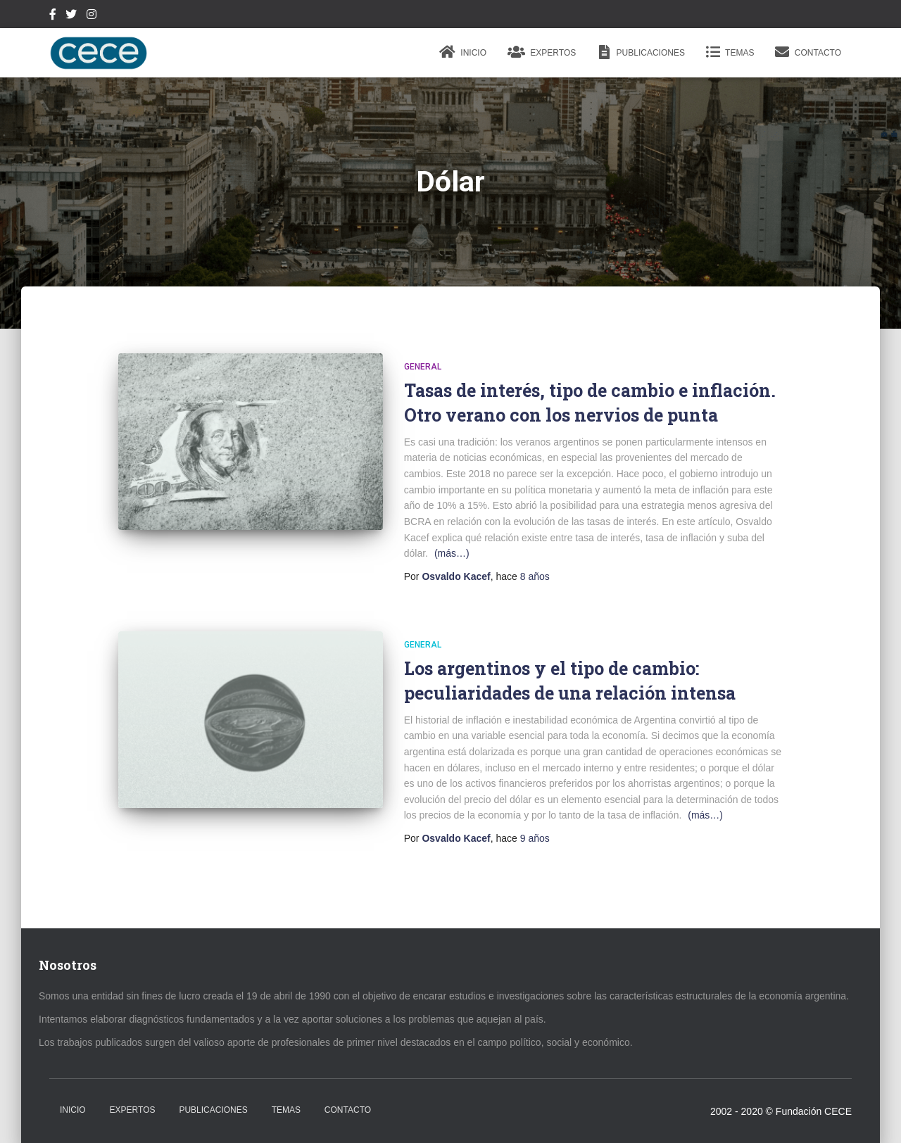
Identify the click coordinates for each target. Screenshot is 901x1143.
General (422, 367)
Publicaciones (641, 52)
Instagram (91, 16)
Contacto (808, 52)
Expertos (542, 52)
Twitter (71, 16)
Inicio (462, 52)
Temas (730, 52)
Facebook (52, 16)
